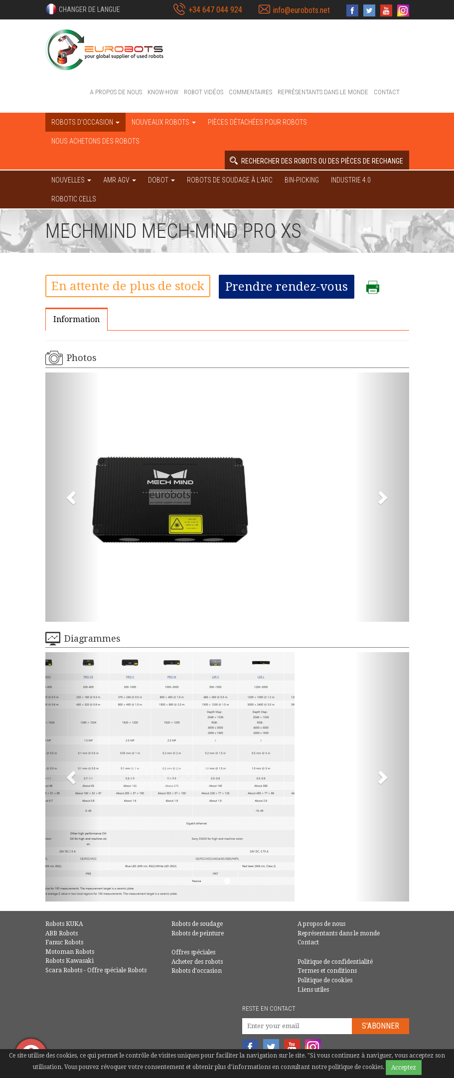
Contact (387, 92)
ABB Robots (61, 933)
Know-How (163, 92)
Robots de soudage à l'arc (230, 180)
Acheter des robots (197, 961)
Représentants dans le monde (323, 92)
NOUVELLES (71, 180)
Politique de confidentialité (335, 961)
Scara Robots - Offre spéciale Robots (96, 970)
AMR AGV (119, 180)
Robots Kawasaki (69, 960)
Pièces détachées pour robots (257, 122)
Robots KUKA (64, 923)
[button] (82, 9)
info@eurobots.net (301, 10)
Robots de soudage (197, 923)
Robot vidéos (203, 92)
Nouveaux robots (164, 122)
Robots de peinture (197, 933)
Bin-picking (302, 180)
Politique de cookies (325, 980)
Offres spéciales (193, 952)
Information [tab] (76, 319)
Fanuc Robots (64, 942)
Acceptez (403, 1067)
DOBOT (161, 180)
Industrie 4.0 (351, 180)
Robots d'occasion (196, 970)
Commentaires (250, 92)
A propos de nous (116, 92)
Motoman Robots (69, 951)
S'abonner (380, 1026)
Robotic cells (73, 199)
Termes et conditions (327, 970)
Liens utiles (313, 989)
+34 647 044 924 (215, 9)
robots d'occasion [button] (85, 122)
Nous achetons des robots (95, 141)
